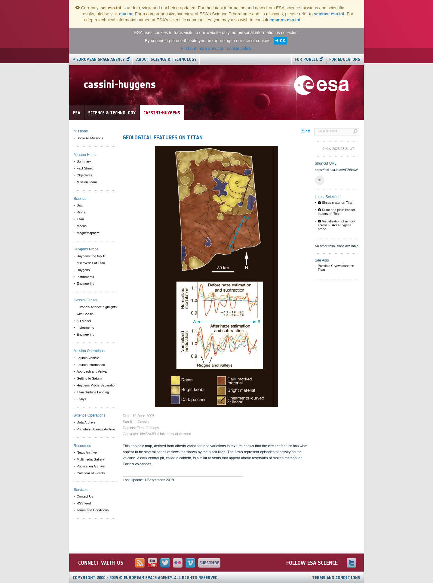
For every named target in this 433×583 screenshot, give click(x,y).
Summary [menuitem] (84, 161)
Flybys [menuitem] (81, 399)
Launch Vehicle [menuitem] (88, 358)
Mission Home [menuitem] (85, 155)
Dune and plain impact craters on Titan (336, 212)
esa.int (126, 13)
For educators (344, 59)
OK (282, 40)
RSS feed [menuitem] (84, 503)
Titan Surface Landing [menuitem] (93, 392)
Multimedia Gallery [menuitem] (90, 459)
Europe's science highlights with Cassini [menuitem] (97, 310)
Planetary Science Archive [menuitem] (96, 429)
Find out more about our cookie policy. (216, 48)
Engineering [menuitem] (85, 283)
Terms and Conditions (336, 577)
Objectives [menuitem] (84, 175)
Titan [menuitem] (80, 219)
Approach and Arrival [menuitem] (92, 371)
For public (306, 59)
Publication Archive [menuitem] (91, 466)
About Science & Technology (166, 59)
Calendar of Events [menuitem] (91, 473)
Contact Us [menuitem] (85, 496)
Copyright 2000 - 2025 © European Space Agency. (146, 577)
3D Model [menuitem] (84, 321)
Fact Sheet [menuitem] (85, 168)
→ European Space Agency (99, 59)
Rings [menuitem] (81, 212)
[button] (319, 180)
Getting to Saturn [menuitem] (89, 378)
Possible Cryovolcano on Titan (336, 267)
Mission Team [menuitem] (87, 182)
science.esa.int (329, 13)
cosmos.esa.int (284, 19)
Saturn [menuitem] (81, 205)
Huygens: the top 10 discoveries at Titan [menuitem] (91, 259)
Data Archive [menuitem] (86, 422)
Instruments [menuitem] (85, 277)
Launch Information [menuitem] (91, 365)
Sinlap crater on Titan (335, 202)
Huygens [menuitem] (83, 270)
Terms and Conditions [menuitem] (93, 510)
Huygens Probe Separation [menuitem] (96, 385)
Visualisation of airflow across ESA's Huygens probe (336, 225)
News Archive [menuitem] (87, 452)
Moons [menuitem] (82, 226)
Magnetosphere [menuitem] (88, 233)
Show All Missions (90, 138)
